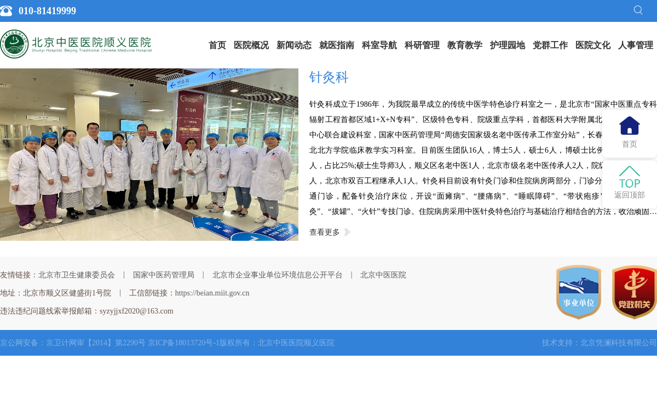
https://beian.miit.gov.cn (212, 293)
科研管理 (422, 45)
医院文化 (592, 45)
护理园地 (507, 45)
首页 (217, 45)
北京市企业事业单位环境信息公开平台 (277, 275)
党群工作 (550, 45)
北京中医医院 (383, 275)
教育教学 (464, 45)
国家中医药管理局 (163, 275)
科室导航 (379, 45)
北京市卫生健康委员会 (76, 275)
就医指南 (336, 45)
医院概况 (251, 45)
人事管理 (635, 45)
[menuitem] (217, 45)
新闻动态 (294, 45)
